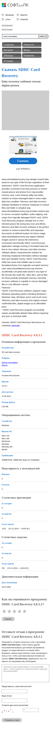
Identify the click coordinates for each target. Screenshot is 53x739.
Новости (29, 44)
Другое (4, 365)
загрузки (15, 325)
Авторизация (7, 25)
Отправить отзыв (12, 720)
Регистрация (7, 29)
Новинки (29, 55)
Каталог (8, 50)
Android (24, 19)
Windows (9, 15)
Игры (27, 50)
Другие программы (10, 362)
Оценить (8, 619)
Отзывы (8, 61)
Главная (9, 44)
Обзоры (8, 55)
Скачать (23, 161)
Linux (7, 19)
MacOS (23, 15)
